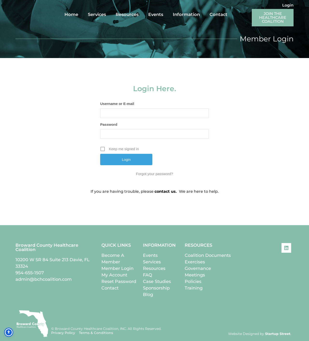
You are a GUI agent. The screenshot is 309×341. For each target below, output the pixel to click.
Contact (218, 14)
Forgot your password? (154, 174)
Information (186, 14)
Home (71, 14)
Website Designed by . (259, 334)
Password (108, 124)
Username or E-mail (117, 104)
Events (155, 14)
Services (97, 14)
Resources (127, 14)
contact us (165, 191)
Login (288, 5)
